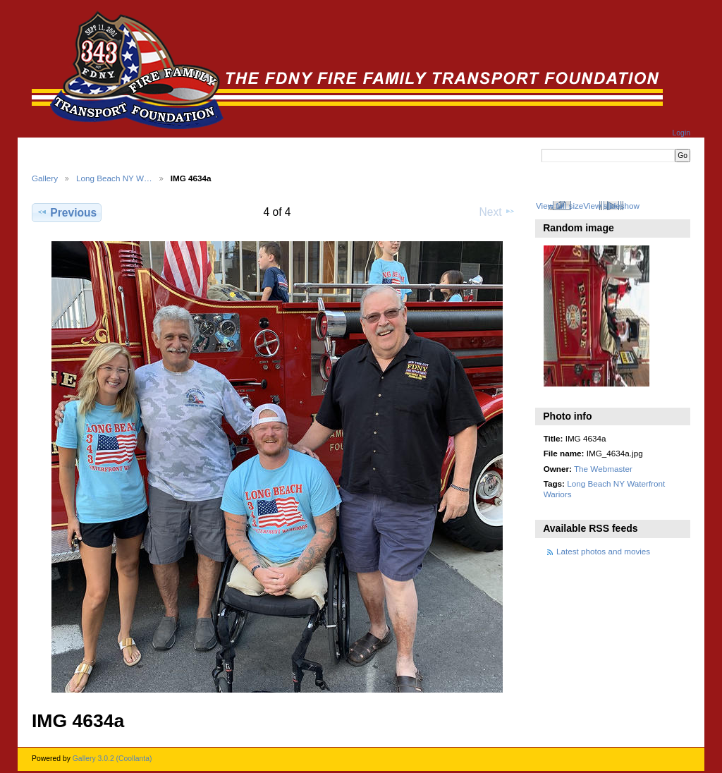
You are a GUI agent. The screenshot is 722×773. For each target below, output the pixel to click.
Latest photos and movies (603, 551)
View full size (559, 205)
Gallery (45, 178)
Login (681, 133)
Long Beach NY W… (114, 178)
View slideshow (611, 205)
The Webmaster (603, 468)
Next (497, 211)
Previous (67, 212)
